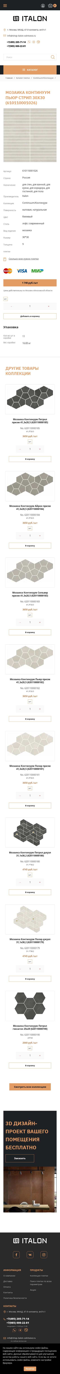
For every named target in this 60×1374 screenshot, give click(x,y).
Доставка (7, 1281)
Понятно (30, 1368)
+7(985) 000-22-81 (16, 46)
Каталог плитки (23, 78)
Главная (9, 78)
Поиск (54, 58)
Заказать (19, 1158)
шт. (5, 299)
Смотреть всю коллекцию (30, 1086)
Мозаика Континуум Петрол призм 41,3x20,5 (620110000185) (30, 421)
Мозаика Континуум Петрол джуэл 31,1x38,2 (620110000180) (30, 854)
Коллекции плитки (39, 1275)
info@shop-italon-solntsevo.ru (21, 35)
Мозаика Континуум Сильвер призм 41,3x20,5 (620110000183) (30, 594)
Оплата (7, 1286)
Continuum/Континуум (43, 78)
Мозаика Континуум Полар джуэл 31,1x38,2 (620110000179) (30, 941)
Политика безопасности (15, 1298)
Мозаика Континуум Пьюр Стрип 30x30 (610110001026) (30, 135)
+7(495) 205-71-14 (16, 42)
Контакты (8, 1292)
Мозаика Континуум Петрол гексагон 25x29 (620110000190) (30, 1027)
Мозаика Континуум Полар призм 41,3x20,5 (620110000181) (30, 767)
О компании (9, 1275)
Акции (33, 1290)
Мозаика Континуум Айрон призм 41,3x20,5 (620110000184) (30, 507)
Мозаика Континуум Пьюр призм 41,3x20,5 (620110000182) (30, 681)
